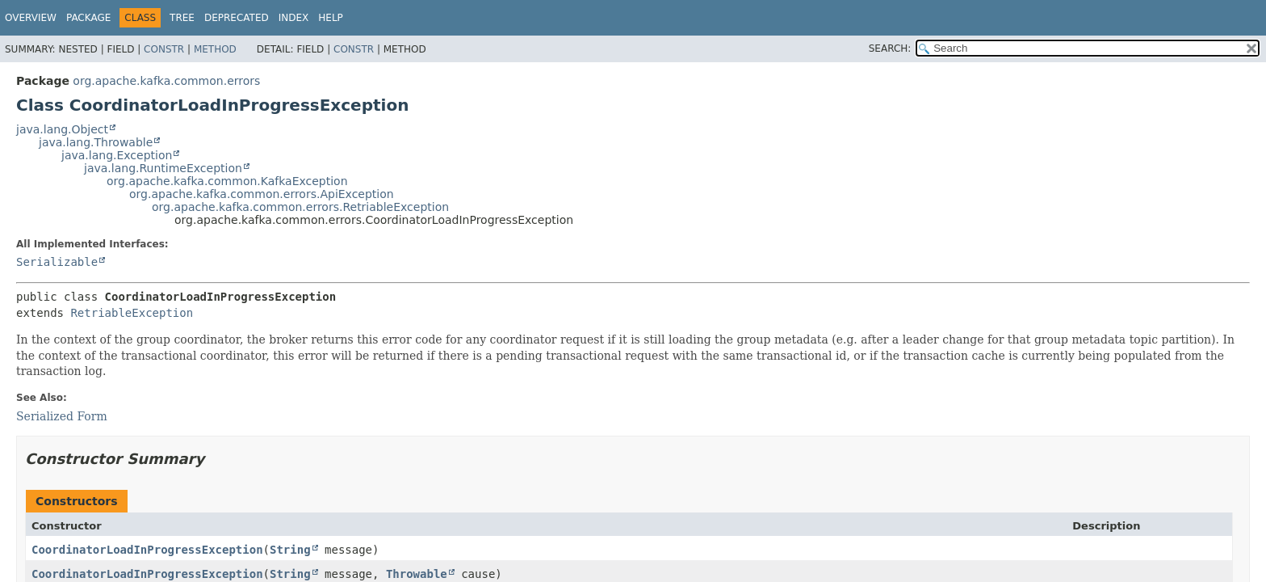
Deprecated (236, 17)
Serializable (57, 261)
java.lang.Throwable (96, 142)
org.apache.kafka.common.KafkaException (227, 181)
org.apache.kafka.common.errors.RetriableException (300, 206)
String (290, 549)
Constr (164, 49)
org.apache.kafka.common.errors (166, 80)
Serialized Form (61, 416)
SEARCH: (890, 48)
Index (294, 17)
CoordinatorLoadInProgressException (147, 549)
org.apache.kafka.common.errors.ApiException (261, 194)
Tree (182, 17)
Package (88, 17)
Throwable (416, 573)
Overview (31, 17)
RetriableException (131, 312)
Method (215, 49)
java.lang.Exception (116, 155)
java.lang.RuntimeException (163, 168)
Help (330, 17)
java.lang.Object (62, 129)
